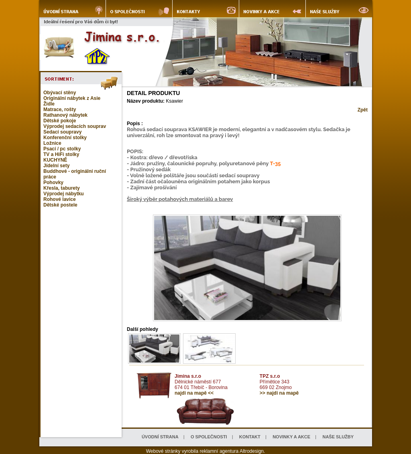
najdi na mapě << (194, 393)
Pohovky (53, 182)
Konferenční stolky (65, 137)
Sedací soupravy (62, 132)
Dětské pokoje (59, 121)
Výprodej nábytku (63, 194)
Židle (49, 104)
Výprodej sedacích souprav (74, 126)
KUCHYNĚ (55, 160)
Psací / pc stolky (62, 149)
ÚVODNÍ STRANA (160, 436)
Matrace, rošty (59, 109)
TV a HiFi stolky (61, 154)
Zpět (363, 110)
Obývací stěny (59, 92)
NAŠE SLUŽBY (338, 436)
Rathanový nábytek (65, 115)
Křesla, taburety (61, 188)
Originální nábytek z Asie (71, 98)
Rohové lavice (59, 199)
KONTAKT (249, 436)
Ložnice (52, 143)
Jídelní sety (56, 165)
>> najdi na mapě (279, 393)
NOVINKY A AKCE (291, 436)
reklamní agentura (219, 451)
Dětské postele (60, 205)
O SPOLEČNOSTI (209, 436)
